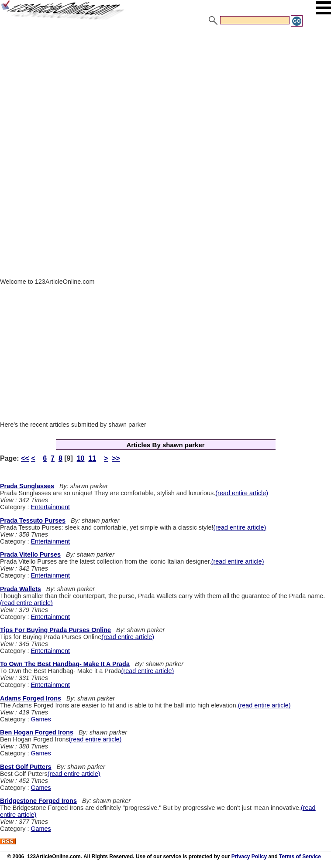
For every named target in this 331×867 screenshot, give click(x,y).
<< (25, 458)
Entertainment (50, 506)
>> (116, 458)
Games (41, 719)
